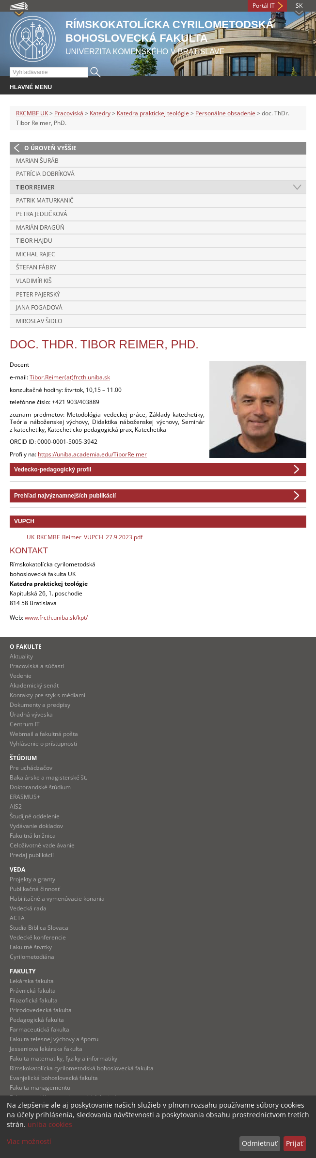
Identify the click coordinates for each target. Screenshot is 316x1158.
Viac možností (29, 1141)
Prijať (294, 1143)
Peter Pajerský (38, 294)
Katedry (100, 113)
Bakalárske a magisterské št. (48, 777)
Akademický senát (34, 685)
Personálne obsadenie (225, 113)
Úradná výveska (31, 714)
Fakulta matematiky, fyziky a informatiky (63, 1058)
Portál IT (264, 5)
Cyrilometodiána (32, 957)
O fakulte (26, 646)
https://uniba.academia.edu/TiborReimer (92, 454)
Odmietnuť (259, 1143)
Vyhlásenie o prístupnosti (43, 743)
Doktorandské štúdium (40, 787)
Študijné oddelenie (35, 816)
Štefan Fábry (36, 267)
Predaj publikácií (32, 855)
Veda (17, 869)
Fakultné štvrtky (31, 947)
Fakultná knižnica (33, 835)
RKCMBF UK (32, 113)
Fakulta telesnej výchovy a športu (54, 1039)
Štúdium (23, 758)
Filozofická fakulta (34, 1000)
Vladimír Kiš (34, 281)
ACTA (17, 918)
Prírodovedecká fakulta (41, 1010)
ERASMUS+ (25, 797)
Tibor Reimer (35, 187)
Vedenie (21, 676)
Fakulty (22, 971)
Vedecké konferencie (38, 937)
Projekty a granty (32, 879)
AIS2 (16, 806)
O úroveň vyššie (50, 148)
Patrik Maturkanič (45, 200)
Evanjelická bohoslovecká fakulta (54, 1078)
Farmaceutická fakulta (39, 1029)
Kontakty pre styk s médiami (47, 695)
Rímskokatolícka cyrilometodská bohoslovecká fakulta (82, 1068)
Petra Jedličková (41, 214)
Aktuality (21, 656)
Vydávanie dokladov (36, 826)
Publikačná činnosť (35, 889)
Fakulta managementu (40, 1087)
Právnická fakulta (33, 990)
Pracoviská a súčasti (37, 666)
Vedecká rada (28, 908)
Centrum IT (25, 724)
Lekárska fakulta (32, 981)
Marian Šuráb (37, 160)
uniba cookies (50, 1124)
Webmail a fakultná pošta (44, 734)
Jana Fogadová (39, 307)
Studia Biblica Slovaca (39, 927)
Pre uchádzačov (31, 768)
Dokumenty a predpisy (40, 705)
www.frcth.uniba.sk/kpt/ (56, 617)
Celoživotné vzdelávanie (42, 845)
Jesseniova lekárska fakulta (46, 1049)
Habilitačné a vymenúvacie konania (57, 898)
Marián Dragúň (40, 227)
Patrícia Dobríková (45, 174)
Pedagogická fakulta (37, 1020)
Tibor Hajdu (34, 240)
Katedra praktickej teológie (153, 113)
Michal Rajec (35, 254)
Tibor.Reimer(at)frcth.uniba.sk (70, 377)
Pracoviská (68, 113)
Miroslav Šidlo (39, 321)
